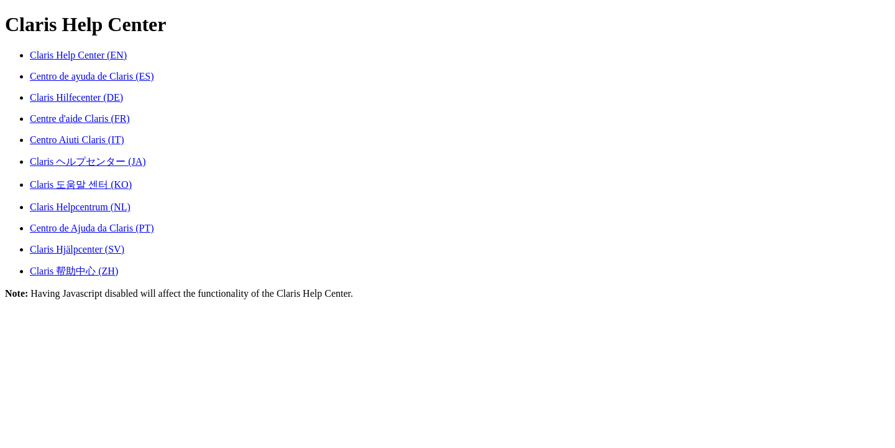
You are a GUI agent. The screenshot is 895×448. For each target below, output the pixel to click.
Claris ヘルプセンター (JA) (88, 161)
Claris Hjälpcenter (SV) (77, 249)
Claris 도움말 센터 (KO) (81, 184)
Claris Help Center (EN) (78, 55)
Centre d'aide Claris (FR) (80, 118)
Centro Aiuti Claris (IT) (77, 139)
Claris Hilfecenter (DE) (76, 97)
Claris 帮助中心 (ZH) (74, 271)
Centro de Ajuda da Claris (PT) (92, 228)
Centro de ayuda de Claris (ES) (92, 76)
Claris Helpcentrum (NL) (80, 207)
